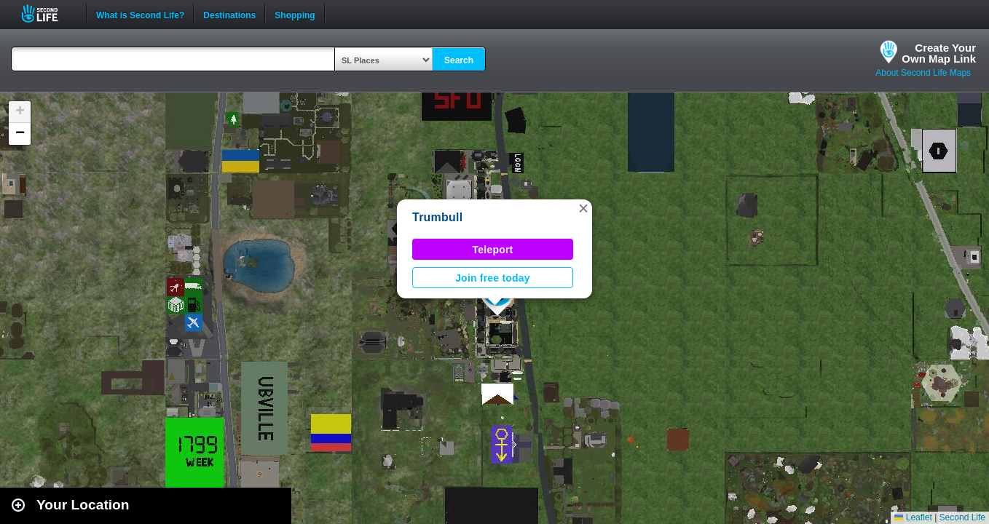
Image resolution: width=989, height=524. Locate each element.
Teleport (493, 249)
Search (458, 60)
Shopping (295, 13)
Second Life (47, 13)
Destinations (229, 13)
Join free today (492, 278)
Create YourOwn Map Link (939, 53)
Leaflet (912, 517)
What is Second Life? (140, 13)
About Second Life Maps (923, 73)
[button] (583, 208)
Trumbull (437, 217)
